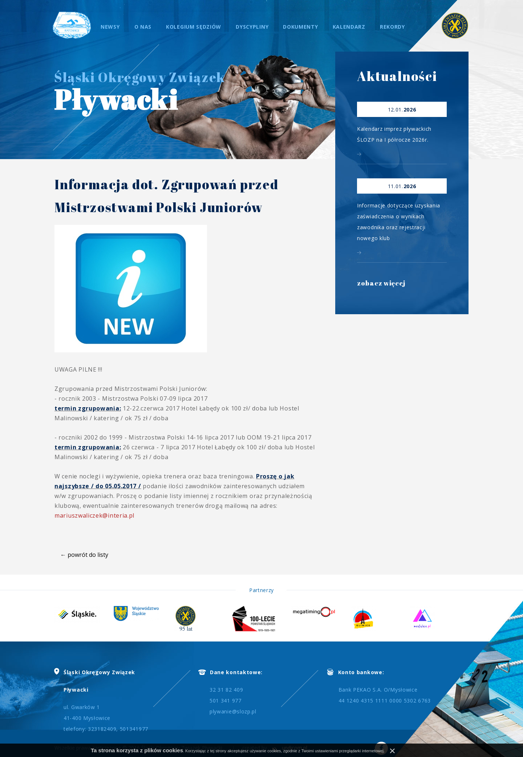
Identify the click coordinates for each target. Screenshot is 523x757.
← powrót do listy (84, 555)
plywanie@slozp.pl (233, 711)
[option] (84, 614)
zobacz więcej (381, 284)
